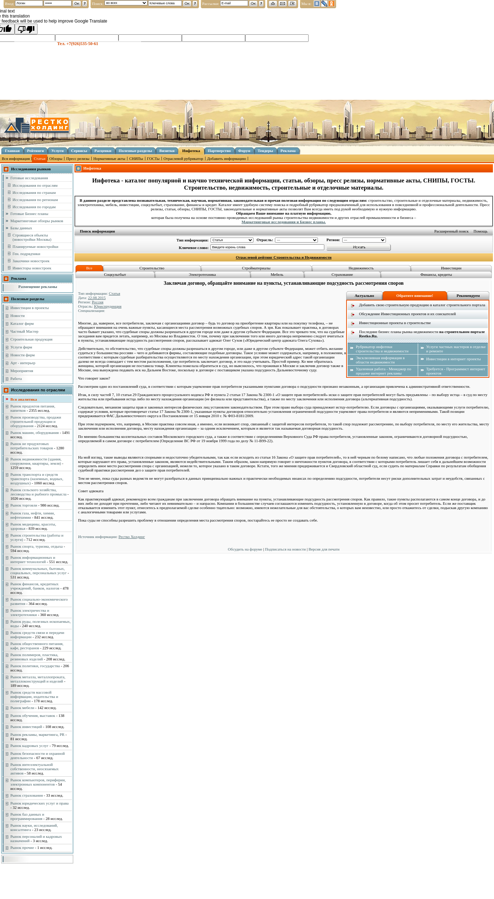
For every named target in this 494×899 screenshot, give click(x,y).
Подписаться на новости (285, 549)
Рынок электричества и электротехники (29, 612)
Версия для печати (324, 549)
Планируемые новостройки (35, 246)
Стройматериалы (256, 268)
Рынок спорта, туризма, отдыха (36, 546)
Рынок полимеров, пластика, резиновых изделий (34, 657)
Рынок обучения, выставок (32, 715)
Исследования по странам (34, 192)
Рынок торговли (23, 505)
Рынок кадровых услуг (29, 745)
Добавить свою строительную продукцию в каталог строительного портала (422, 305)
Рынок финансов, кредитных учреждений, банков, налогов (34, 586)
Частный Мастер (24, 331)
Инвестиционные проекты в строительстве (395, 323)
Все (89, 268)
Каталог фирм (22, 323)
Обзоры (55, 158)
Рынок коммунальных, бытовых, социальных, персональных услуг (38, 570)
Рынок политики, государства (35, 666)
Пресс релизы (77, 158)
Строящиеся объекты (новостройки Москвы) (32, 237)
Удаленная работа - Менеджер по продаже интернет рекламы (383, 371)
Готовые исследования (29, 178)
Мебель (277, 274)
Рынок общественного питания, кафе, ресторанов (36, 645)
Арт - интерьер (22, 363)
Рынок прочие (22, 847)
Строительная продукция (31, 339)
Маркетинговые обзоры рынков (36, 221)
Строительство (151, 268)
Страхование (342, 274)
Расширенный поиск (451, 231)
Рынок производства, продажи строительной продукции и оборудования (35, 421)
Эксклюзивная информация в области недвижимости (380, 360)
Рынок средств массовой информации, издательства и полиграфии (34, 696)
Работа (16, 378)
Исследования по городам (34, 207)
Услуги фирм (21, 347)
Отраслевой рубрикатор (183, 158)
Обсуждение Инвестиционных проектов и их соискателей (407, 314)
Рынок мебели (22, 707)
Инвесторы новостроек (32, 268)
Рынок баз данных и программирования (27, 816)
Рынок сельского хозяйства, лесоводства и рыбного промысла (38, 492)
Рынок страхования (26, 795)
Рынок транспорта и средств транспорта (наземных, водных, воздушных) (36, 478)
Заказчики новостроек (31, 261)
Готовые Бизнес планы (29, 213)
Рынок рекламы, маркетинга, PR (37, 734)
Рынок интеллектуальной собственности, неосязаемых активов (34, 768)
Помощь (481, 231)
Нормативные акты (109, 158)
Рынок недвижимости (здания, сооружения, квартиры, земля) (36, 461)
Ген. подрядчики (26, 253)
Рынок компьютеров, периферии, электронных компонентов (38, 782)
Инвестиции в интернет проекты (453, 359)
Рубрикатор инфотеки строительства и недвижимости (382, 349)
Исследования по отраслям (35, 185)
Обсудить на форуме (245, 549)
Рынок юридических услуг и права (39, 803)
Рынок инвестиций (26, 726)
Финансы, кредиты (436, 274)
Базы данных (21, 228)
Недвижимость (361, 268)
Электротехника (202, 274)
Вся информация (16, 158)
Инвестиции (451, 268)
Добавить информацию (226, 158)
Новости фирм (22, 355)
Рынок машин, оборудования (34, 432)
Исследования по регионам (35, 199)
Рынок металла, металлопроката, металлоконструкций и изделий (38, 679)
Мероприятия (21, 370)
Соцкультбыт (115, 274)
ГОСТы (153, 158)
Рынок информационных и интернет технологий (32, 559)
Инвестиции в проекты (29, 308)
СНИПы (136, 158)
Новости (17, 315)
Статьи (39, 158)
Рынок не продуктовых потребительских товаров (31, 445)
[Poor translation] (26, 29)
